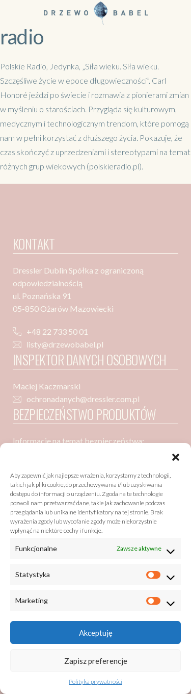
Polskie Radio (23, 66)
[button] (176, 456)
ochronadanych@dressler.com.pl (83, 399)
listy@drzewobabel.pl (64, 344)
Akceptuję (96, 632)
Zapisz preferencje (95, 660)
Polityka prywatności (95, 681)
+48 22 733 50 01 (57, 331)
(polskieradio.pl (112, 166)
